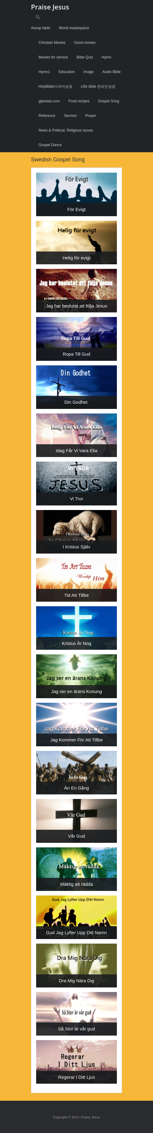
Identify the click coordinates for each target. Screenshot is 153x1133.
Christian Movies (52, 42)
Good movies (85, 42)
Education (67, 72)
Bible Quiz (84, 57)
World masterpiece (74, 28)
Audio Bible (111, 72)
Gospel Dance (50, 145)
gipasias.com (49, 101)
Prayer (90, 116)
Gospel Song (108, 101)
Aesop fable (40, 28)
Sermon (70, 116)
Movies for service (53, 57)
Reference (47, 116)
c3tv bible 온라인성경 (98, 86)
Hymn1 (44, 72)
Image (88, 72)
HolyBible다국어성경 (55, 86)
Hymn (106, 57)
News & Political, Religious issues (66, 130)
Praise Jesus (50, 6)
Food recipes (78, 101)
